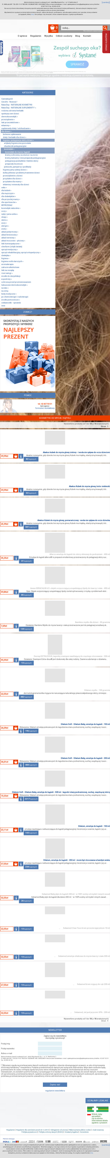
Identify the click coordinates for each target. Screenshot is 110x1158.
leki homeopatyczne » (10, 244)
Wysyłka (48, 36)
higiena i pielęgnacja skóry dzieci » (18, 140)
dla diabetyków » (8, 196)
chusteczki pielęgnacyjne (15, 146)
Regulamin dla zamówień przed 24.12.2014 (32, 1130)
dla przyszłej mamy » (10, 199)
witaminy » (5, 125)
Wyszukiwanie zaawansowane (93, 31)
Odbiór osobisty (64, 36)
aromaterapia (7, 264)
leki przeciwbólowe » (10, 122)
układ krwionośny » (9, 235)
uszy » (4, 223)
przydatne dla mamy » (12, 182)
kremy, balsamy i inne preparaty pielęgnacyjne (25, 158)
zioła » (4, 229)
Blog (77, 36)
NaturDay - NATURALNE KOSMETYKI (16, 105)
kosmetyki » (9, 149)
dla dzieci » (6, 131)
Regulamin (35, 36)
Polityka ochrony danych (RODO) (51, 1132)
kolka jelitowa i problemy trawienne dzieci (21, 173)
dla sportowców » (9, 202)
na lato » (5, 288)
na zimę (4, 291)
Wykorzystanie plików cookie (80, 1130)
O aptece (22, 36)
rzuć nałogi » (7, 273)
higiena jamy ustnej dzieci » (15, 170)
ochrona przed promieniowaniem (16, 282)
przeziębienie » (8, 119)
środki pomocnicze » (10, 300)
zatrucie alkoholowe (10, 267)
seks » (4, 187)
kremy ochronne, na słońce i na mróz (21, 155)
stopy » (4, 217)
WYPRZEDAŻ (6, 205)
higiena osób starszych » (12, 261)
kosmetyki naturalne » (10, 208)
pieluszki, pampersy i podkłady (17, 167)
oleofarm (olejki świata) (11, 247)
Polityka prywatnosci (29, 1132)
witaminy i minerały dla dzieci (16, 184)
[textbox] (82, 28)
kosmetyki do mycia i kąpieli (17, 152)
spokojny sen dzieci (10, 114)
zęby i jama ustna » (9, 214)
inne (3, 306)
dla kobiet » (6, 190)
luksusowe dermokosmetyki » (14, 285)
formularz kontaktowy (45, 408)
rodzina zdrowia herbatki (12, 111)
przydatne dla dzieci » (12, 179)
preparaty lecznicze (14, 164)
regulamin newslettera (55, 1091)
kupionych (31, 459)
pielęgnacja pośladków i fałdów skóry (21, 161)
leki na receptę (7, 270)
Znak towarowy (98, 1130)
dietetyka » (6, 255)
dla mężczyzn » (8, 193)
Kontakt (87, 36)
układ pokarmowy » (9, 232)
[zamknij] (106, 2)
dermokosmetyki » (9, 117)
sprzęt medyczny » (9, 249)
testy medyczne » (9, 294)
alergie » (5, 226)
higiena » (5, 258)
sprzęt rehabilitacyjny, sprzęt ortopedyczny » (21, 252)
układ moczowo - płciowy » (13, 241)
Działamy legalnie (71, 1132)
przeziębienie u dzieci (12, 176)
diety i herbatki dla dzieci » (14, 137)
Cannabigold (7, 99)
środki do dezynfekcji (10, 276)
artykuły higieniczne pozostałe (17, 143)
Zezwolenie (84, 1132)
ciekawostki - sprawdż (11, 303)
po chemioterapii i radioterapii (14, 297)
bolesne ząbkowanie (12, 134)
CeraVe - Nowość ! (9, 102)
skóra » (4, 220)
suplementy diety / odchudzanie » (16, 128)
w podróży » (6, 279)
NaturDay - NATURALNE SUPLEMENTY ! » (18, 108)
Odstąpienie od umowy (59, 1130)
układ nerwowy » (8, 238)
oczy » (4, 211)
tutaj (32, 14)
